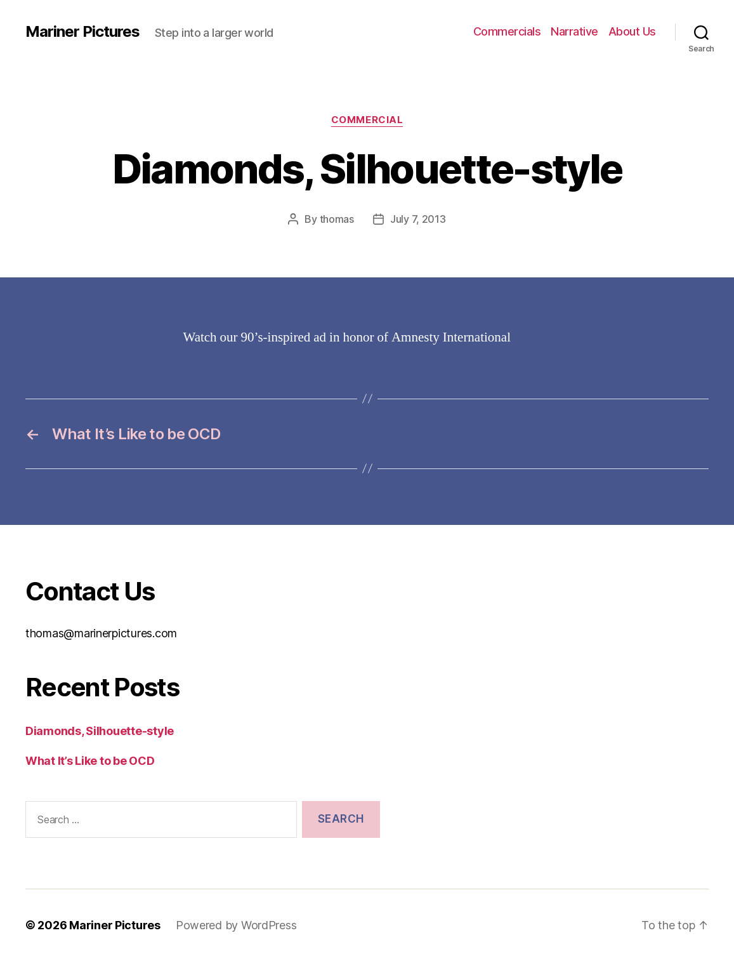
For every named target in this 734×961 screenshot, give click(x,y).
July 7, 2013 (418, 219)
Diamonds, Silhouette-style (99, 731)
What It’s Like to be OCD (90, 760)
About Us (632, 31)
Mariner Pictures (82, 31)
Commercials (507, 31)
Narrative (574, 31)
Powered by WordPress (236, 925)
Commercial (367, 120)
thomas (337, 219)
